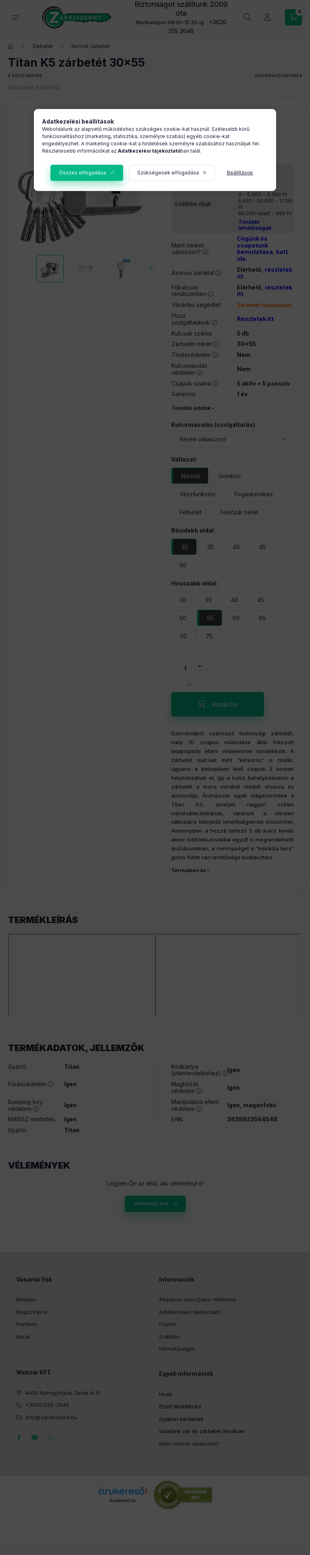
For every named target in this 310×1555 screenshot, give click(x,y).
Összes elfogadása (82, 173)
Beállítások (240, 173)
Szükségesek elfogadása (168, 173)
